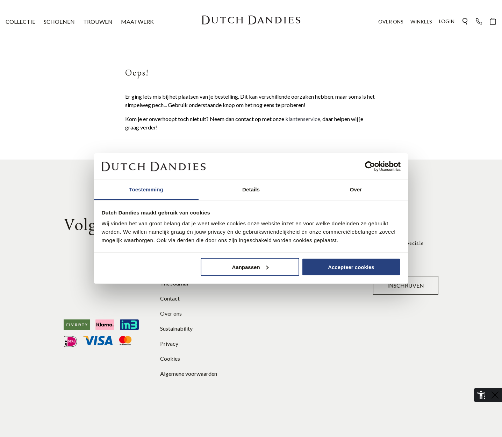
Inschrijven (405, 285)
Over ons (171, 313)
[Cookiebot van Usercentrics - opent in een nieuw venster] (370, 166)
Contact (170, 298)
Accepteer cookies (351, 267)
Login (446, 21)
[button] (464, 21)
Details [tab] (251, 189)
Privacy (169, 343)
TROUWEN (98, 21)
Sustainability (176, 328)
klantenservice (302, 118)
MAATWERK (137, 21)
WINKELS (421, 21)
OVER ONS (390, 21)
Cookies (170, 358)
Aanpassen (250, 267)
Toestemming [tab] (146, 189)
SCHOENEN (59, 21)
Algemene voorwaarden (188, 373)
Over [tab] (356, 189)
